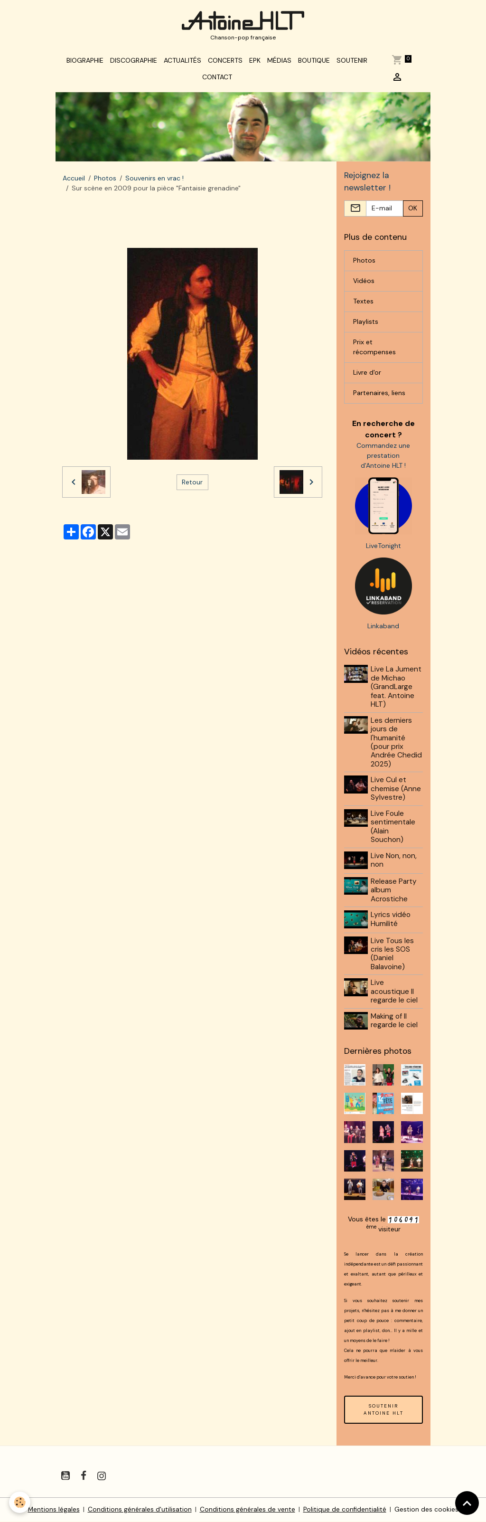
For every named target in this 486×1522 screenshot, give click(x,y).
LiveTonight (383, 548)
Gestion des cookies (427, 1509)
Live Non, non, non (394, 863)
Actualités (182, 62)
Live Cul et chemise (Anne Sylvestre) (396, 791)
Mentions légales (53, 1509)
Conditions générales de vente (247, 1509)
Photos (105, 181)
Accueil (74, 181)
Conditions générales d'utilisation (139, 1509)
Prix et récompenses (374, 350)
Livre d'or (367, 375)
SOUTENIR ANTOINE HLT (383, 1410)
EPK (255, 62)
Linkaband (383, 628)
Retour (192, 484)
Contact (217, 79)
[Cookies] (20, 1502)
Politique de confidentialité (345, 1509)
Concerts (225, 62)
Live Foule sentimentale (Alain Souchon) (393, 829)
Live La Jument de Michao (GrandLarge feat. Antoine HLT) (396, 690)
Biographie (84, 62)
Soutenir (351, 62)
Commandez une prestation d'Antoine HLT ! (383, 458)
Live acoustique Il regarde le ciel (394, 993)
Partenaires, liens (379, 396)
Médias (279, 62)
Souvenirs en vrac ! (154, 181)
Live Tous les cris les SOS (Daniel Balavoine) (392, 955)
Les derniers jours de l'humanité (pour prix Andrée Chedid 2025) (396, 745)
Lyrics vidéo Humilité (391, 921)
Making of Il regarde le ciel (394, 1022)
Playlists (365, 325)
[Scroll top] (467, 1503)
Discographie (133, 62)
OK (412, 211)
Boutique (314, 62)
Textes (363, 304)
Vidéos (363, 284)
